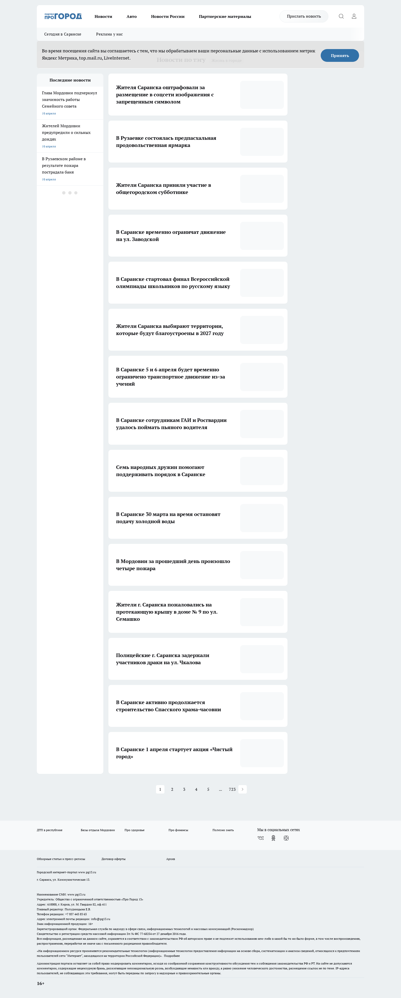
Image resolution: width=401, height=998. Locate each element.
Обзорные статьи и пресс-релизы (61, 859)
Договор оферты (114, 859)
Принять (340, 55)
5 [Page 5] (208, 789)
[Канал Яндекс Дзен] (286, 838)
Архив (170, 859)
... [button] (220, 789)
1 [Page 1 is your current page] (160, 789)
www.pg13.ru (87, 872)
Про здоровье (134, 830)
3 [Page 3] (184, 789)
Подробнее (172, 956)
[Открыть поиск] (341, 16)
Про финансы (178, 830)
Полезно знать (223, 830)
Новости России (168, 16)
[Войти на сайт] (354, 16)
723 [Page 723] (232, 789)
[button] (242, 789)
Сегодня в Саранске (62, 34)
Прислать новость (304, 16)
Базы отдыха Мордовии (98, 830)
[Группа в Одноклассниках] (273, 838)
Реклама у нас (109, 34)
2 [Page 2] (172, 789)
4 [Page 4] (196, 789)
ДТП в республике (49, 830)
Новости (103, 16)
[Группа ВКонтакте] (260, 838)
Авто (132, 16)
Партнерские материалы (225, 16)
